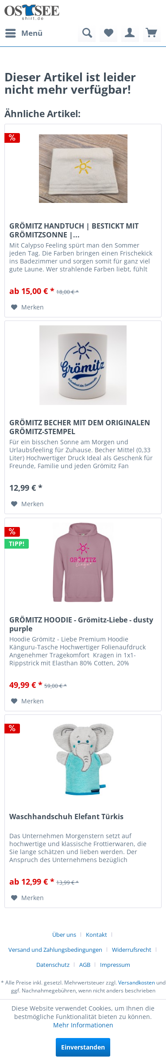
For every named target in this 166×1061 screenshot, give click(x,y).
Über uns (64, 935)
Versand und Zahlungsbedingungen (55, 950)
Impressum (115, 965)
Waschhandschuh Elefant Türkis (66, 816)
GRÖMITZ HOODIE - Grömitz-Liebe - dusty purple (81, 624)
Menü (23, 32)
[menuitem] (23, 33)
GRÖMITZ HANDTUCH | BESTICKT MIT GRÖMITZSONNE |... (74, 230)
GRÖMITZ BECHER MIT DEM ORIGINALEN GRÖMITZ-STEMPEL (79, 427)
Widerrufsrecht (131, 950)
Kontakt (96, 935)
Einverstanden (83, 1047)
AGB (84, 965)
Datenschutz (52, 965)
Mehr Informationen (83, 1025)
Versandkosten (136, 982)
